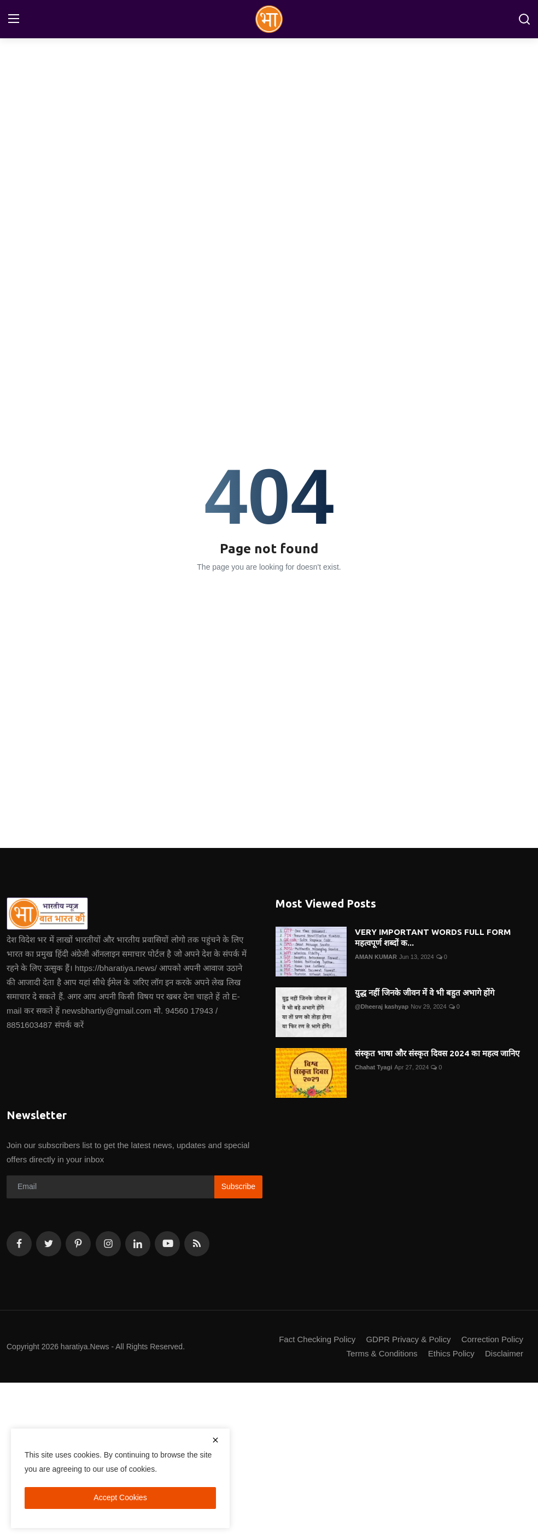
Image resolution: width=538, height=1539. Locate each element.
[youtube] (167, 1243)
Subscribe (238, 1186)
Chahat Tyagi (373, 1067)
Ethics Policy (451, 1353)
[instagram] (108, 1243)
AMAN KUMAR (376, 956)
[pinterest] (78, 1243)
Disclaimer (504, 1353)
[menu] (13, 19)
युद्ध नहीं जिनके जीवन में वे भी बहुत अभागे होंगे (424, 992)
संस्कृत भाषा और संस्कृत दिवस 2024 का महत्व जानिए (437, 1053)
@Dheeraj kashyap (381, 1006)
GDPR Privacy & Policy (408, 1339)
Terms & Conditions (382, 1353)
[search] (524, 19)
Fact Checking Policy (317, 1339)
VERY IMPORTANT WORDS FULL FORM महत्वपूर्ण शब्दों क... (433, 937)
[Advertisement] (269, 123)
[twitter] (48, 1243)
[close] (215, 1440)
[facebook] (19, 1243)
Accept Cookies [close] (120, 1497)
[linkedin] (137, 1243)
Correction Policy (492, 1339)
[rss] (196, 1243)
